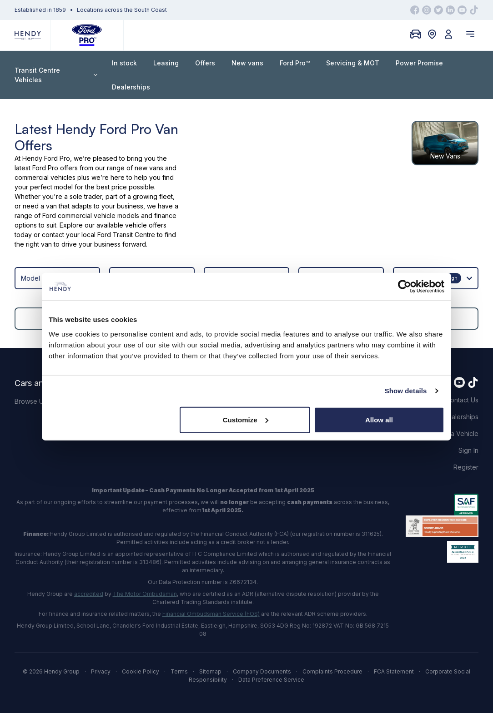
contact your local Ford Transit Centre (98, 234)
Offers (205, 63)
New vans (247, 63)
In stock (124, 63)
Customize (245, 419)
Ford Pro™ (295, 63)
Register (465, 467)
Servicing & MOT (352, 63)
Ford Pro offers (55, 168)
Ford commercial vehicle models (90, 215)
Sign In (468, 450)
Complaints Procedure (332, 671)
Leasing (166, 63)
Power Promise (419, 63)
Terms (179, 671)
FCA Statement (394, 671)
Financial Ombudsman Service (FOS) (211, 613)
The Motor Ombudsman (145, 593)
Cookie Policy (140, 671)
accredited (88, 593)
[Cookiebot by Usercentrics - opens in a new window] (404, 286)
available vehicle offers (131, 225)
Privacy (101, 671)
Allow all (379, 419)
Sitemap (210, 671)
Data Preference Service (271, 679)
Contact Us (462, 400)
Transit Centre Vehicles (56, 75)
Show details (406, 391)
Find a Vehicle (457, 433)
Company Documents (262, 671)
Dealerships (131, 87)
